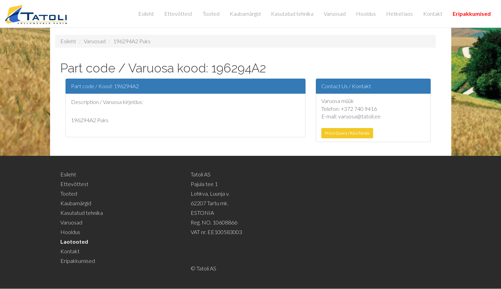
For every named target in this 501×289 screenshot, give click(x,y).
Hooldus (366, 13)
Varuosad (335, 13)
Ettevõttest (178, 13)
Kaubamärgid (245, 13)
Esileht (146, 13)
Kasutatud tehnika (292, 13)
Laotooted (74, 241)
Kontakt (432, 13)
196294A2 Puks (132, 41)
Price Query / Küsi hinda (347, 133)
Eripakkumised (472, 13)
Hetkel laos (399, 13)
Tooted (211, 13)
